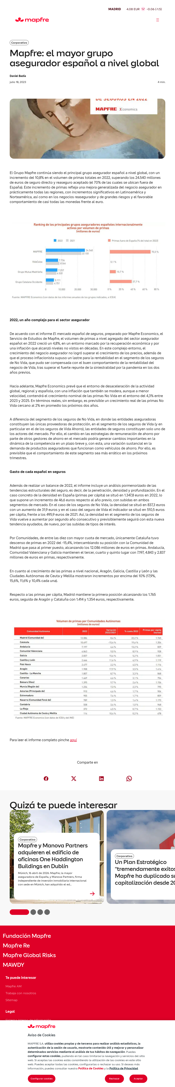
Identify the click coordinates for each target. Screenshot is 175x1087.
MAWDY (13, 964)
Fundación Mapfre (27, 935)
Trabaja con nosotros (21, 993)
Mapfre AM (13, 986)
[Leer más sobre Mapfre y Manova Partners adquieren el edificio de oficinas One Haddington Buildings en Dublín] (57, 894)
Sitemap (11, 1000)
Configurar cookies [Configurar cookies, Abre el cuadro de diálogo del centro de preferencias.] (42, 1078)
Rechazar (114, 1078)
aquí (73, 740)
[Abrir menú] (158, 20)
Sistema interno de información (28, 1020)
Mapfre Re (16, 945)
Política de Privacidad (123, 1068)
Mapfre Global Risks (29, 955)
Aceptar (138, 1078)
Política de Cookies (91, 1068)
